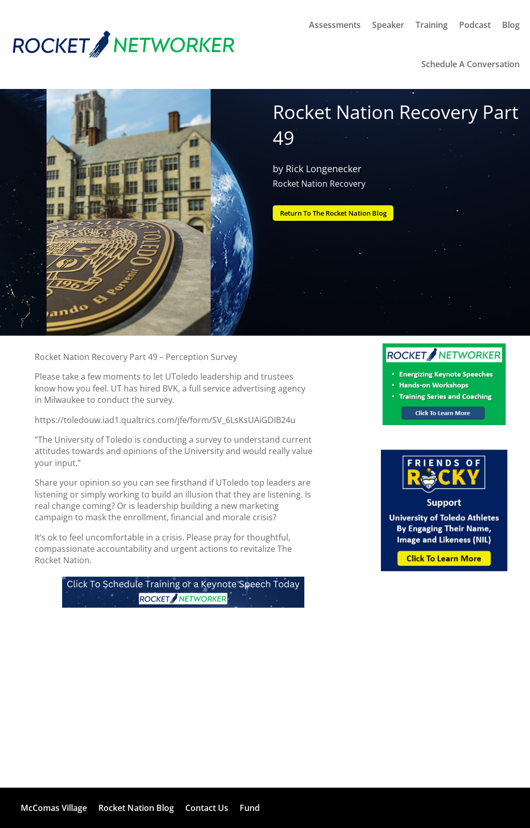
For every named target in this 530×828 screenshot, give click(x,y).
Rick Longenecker (323, 168)
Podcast (475, 25)
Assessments (335, 25)
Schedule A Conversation (470, 64)
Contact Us (206, 808)
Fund (250, 808)
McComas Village (54, 808)
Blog (511, 25)
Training (432, 25)
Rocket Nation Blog (136, 808)
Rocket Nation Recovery (319, 183)
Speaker (388, 25)
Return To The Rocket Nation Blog (340, 213)
